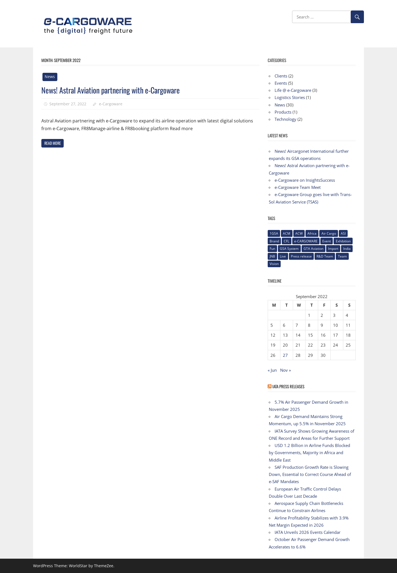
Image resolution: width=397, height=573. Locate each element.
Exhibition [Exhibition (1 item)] (343, 241)
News (50, 76)
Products (283, 112)
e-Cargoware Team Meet (298, 187)
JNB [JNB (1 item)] (272, 256)
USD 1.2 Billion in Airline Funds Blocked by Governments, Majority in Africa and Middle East (309, 453)
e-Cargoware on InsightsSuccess (305, 180)
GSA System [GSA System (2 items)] (289, 248)
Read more (52, 143)
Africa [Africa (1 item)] (311, 233)
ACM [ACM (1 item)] (286, 233)
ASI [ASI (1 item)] (343, 233)
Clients (281, 76)
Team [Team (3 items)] (342, 256)
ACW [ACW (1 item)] (299, 233)
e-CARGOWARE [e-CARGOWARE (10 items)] (306, 241)
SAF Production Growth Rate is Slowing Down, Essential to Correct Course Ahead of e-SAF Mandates (310, 474)
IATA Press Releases (288, 386)
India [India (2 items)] (347, 248)
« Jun (272, 370)
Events (281, 83)
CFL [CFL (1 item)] (286, 241)
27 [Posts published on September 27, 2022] (285, 355)
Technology (285, 119)
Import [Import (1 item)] (333, 248)
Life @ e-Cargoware (293, 90)
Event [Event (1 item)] (326, 241)
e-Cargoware (110, 103)
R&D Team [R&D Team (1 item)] (324, 256)
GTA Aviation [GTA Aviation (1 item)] (313, 248)
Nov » (285, 370)
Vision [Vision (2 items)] (274, 263)
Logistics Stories (290, 97)
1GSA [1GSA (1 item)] (274, 233)
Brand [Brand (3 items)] (274, 241)
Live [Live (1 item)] (283, 256)
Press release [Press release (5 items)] (301, 256)
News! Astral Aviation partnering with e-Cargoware (110, 90)
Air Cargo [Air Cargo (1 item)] (328, 233)
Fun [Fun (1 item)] (272, 248)
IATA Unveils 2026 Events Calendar (307, 532)
